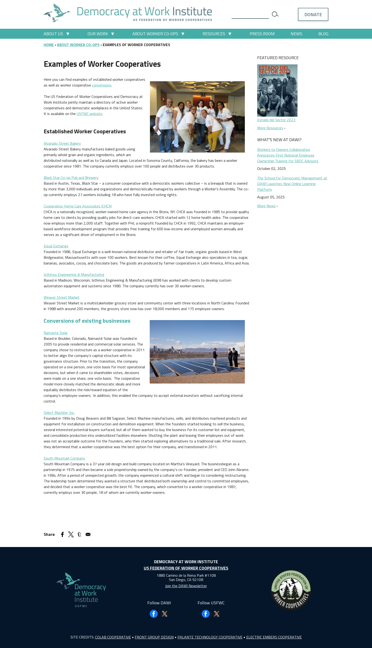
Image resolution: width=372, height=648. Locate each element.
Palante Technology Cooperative (209, 637)
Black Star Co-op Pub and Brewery (71, 177)
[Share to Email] (88, 534)
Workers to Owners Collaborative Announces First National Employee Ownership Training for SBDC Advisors (287, 155)
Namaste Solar (56, 333)
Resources (214, 33)
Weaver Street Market (61, 297)
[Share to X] (71, 534)
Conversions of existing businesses (87, 320)
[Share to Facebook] (62, 534)
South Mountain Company (64, 458)
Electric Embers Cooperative (274, 637)
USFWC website (89, 113)
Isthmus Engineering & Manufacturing (74, 274)
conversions (101, 85)
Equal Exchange (56, 246)
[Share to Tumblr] (79, 534)
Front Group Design (154, 637)
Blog (323, 33)
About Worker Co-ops (155, 33)
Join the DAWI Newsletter (186, 586)
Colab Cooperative (113, 637)
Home (49, 45)
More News (266, 206)
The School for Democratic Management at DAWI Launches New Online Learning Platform (292, 183)
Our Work (98, 33)
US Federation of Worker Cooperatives (186, 568)
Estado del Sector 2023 (276, 120)
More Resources (270, 128)
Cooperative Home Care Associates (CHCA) (78, 206)
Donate (313, 14)
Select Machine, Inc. (59, 412)
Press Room (262, 33)
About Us (53, 33)
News (296, 33)
